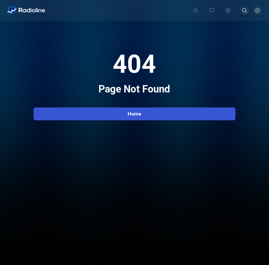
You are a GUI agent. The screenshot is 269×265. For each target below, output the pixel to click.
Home (134, 114)
